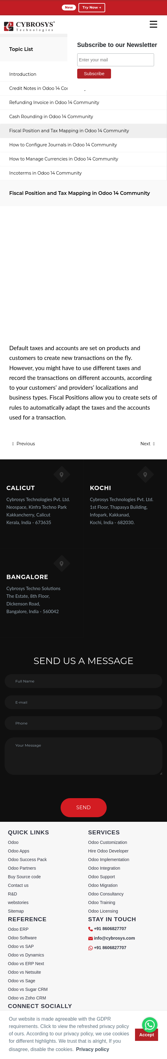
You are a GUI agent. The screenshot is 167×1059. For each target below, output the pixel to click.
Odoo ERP (18, 929)
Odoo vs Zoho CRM (27, 997)
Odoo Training (101, 902)
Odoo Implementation (108, 859)
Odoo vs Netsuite (24, 972)
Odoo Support (101, 876)
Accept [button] (146, 1034)
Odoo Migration (103, 885)
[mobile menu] (153, 24)
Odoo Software (22, 937)
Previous (23, 443)
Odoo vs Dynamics (26, 955)
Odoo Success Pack (27, 859)
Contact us (18, 885)
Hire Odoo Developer (108, 850)
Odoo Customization (107, 842)
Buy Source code (24, 876)
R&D (12, 893)
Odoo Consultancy (106, 893)
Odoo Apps (18, 850)
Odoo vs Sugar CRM (28, 989)
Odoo (13, 842)
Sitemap (16, 911)
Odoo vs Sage (21, 980)
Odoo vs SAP (21, 946)
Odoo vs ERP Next (26, 963)
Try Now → (91, 7)
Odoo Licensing (103, 911)
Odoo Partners (22, 868)
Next (147, 443)
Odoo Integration (104, 868)
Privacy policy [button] (92, 1049)
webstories (18, 902)
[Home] (29, 30)
